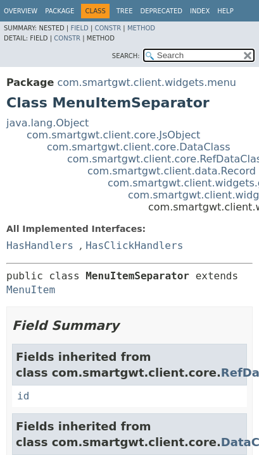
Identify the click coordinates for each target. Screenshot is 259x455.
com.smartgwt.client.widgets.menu (146, 82)
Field (79, 28)
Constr (107, 28)
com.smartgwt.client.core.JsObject (113, 135)
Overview (20, 11)
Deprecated (161, 11)
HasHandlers (39, 246)
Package (59, 11)
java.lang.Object (47, 123)
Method (141, 28)
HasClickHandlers (134, 246)
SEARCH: (126, 55)
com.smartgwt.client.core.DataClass (139, 147)
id (23, 396)
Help (225, 11)
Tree (125, 11)
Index (200, 11)
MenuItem (30, 290)
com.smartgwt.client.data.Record (171, 171)
